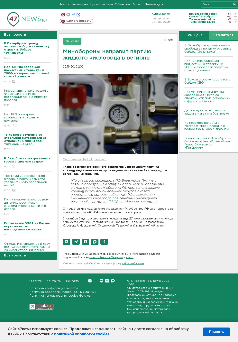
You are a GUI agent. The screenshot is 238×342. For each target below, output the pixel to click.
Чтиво (137, 4)
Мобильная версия (63, 14)
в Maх (129, 257)
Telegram (107, 280)
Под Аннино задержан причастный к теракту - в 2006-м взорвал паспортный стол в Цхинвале (206, 66)
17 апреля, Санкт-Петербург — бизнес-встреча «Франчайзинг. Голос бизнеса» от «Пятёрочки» (207, 143)
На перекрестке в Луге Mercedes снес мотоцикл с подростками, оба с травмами (207, 126)
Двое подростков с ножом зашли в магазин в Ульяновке (206, 112)
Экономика (80, 4)
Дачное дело (154, 4)
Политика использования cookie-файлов (60, 295)
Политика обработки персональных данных (62, 292)
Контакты (53, 281)
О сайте (35, 281)
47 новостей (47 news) (145, 281)
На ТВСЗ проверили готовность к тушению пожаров (27, 120)
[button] (66, 242)
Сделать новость (78, 21)
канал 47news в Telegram (106, 257)
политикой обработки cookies (81, 334)
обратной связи (133, 264)
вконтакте (68, 14)
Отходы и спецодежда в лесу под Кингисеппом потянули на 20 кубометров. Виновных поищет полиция (27, 251)
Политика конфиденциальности (53, 288)
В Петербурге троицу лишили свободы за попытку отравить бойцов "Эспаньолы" (207, 48)
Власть (64, 4)
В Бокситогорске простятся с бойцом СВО (207, 81)
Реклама (72, 281)
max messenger (78, 14)
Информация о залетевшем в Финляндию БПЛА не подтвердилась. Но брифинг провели (27, 98)
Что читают (223, 35)
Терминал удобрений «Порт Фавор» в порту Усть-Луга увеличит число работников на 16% (27, 183)
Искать (234, 4)
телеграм (73, 14)
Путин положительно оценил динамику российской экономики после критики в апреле (27, 207)
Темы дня (194, 35)
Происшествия (101, 4)
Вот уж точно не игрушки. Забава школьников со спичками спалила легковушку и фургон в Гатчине (207, 97)
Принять (216, 332)
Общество (123, 4)
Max (113, 280)
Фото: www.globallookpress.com (84, 159)
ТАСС (113, 201)
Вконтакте (90, 280)
